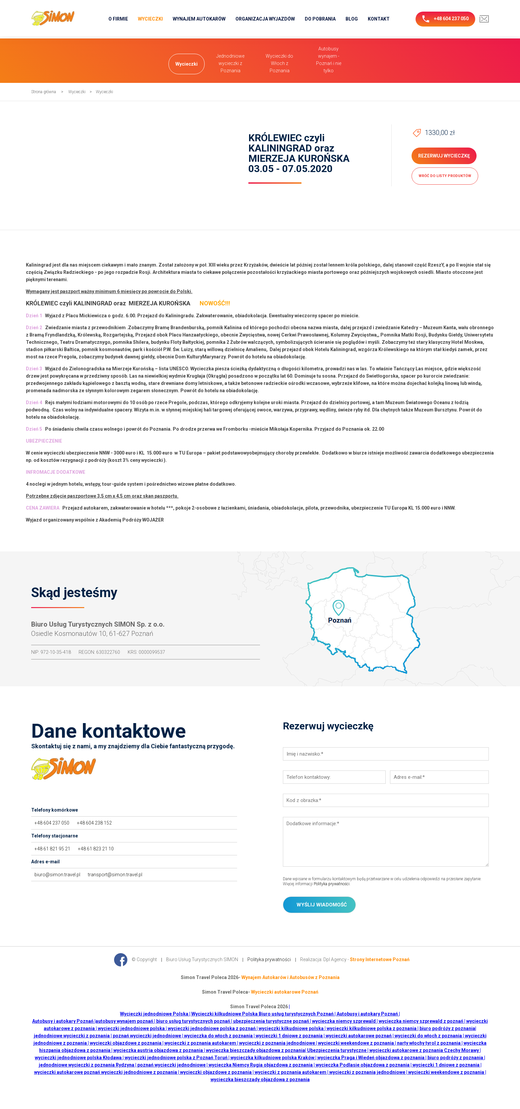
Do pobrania (320, 19)
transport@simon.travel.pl (115, 874)
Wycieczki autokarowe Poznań (284, 992)
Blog (352, 19)
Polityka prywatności (332, 884)
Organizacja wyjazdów (265, 19)
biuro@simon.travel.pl (57, 874)
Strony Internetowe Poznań (380, 959)
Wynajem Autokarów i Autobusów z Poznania (290, 977)
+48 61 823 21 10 (96, 848)
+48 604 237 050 (445, 19)
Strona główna (43, 92)
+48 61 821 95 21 (52, 848)
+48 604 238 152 (94, 823)
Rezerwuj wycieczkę (444, 155)
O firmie (118, 19)
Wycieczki (150, 19)
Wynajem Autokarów (199, 19)
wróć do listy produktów (445, 176)
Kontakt (379, 19)
